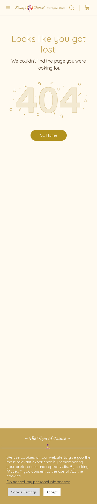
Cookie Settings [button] (23, 492)
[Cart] (87, 8)
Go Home (48, 135)
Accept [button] (52, 492)
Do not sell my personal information (38, 481)
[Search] (73, 8)
